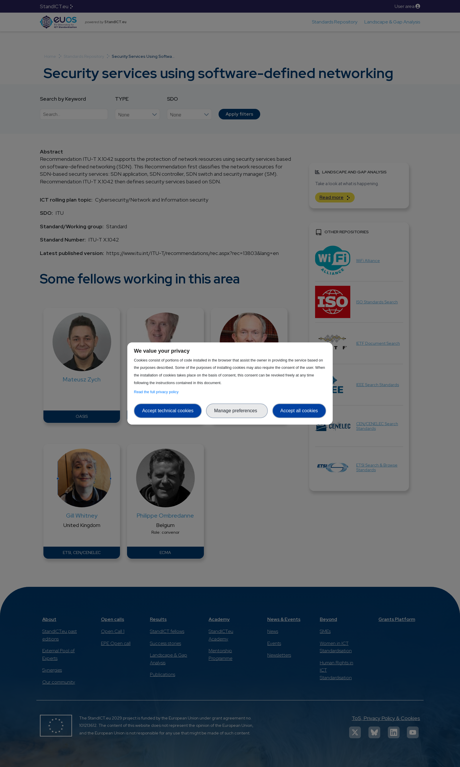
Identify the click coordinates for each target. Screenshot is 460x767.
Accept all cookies (299, 410)
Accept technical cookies (167, 410)
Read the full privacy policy (157, 392)
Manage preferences (237, 410)
